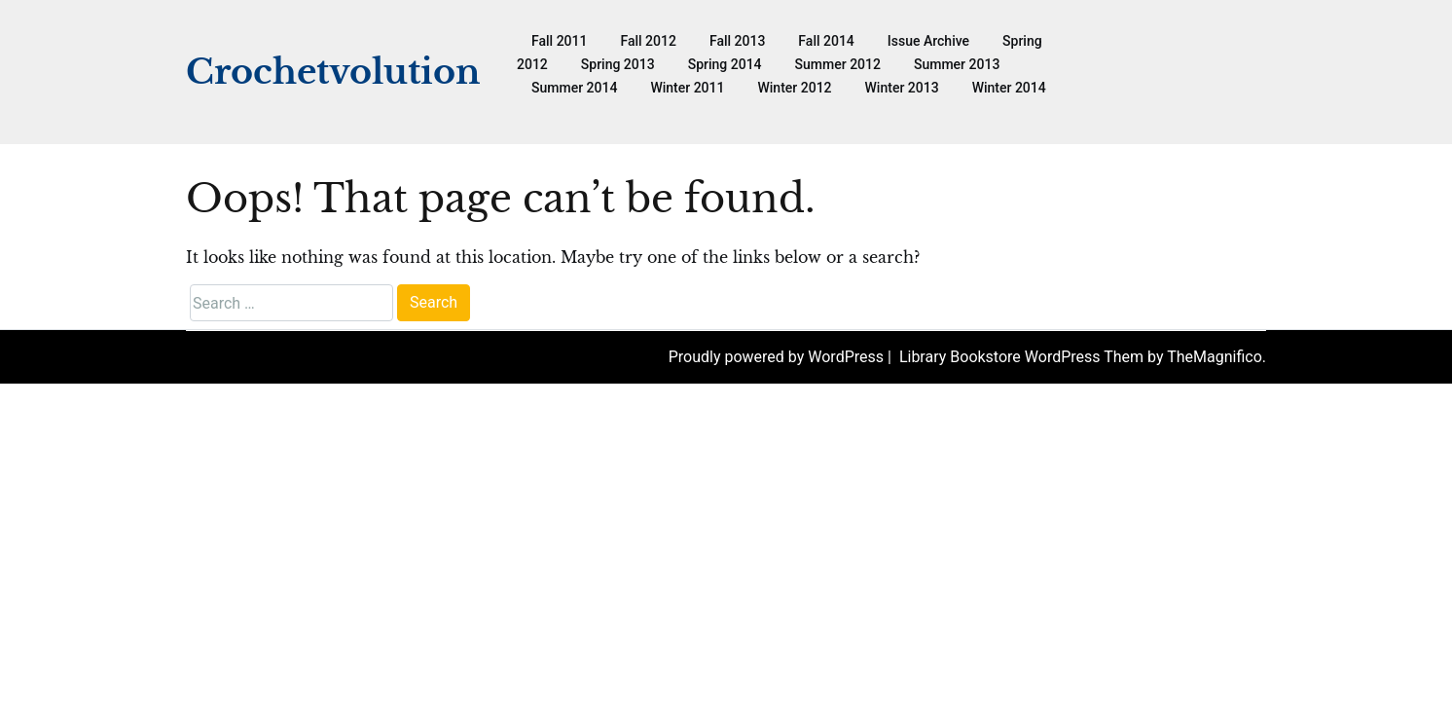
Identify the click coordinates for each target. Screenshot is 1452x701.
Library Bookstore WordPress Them (1023, 357)
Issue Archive (928, 41)
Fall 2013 (737, 41)
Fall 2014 (825, 41)
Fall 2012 (647, 41)
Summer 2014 (574, 87)
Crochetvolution (333, 71)
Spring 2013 (618, 64)
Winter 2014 (1009, 87)
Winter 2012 (794, 87)
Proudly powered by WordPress (778, 357)
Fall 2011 (559, 41)
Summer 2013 (956, 64)
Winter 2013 (902, 87)
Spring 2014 (725, 64)
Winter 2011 (687, 87)
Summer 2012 (838, 64)
